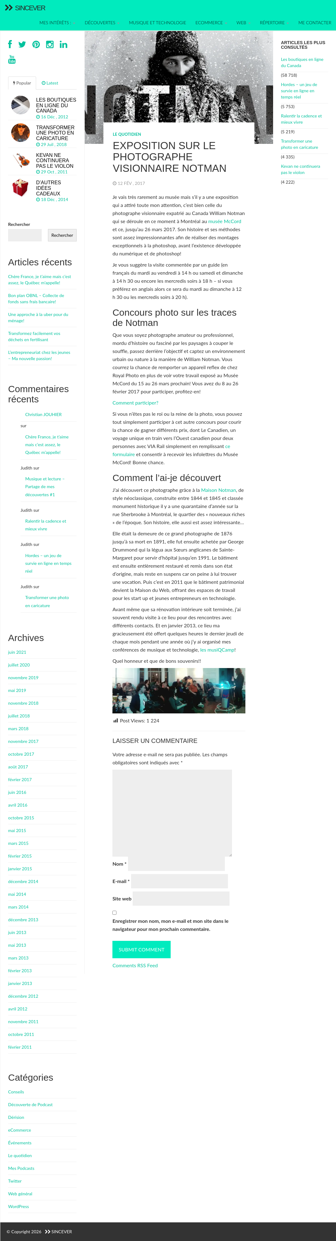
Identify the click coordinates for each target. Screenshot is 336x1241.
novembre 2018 (23, 703)
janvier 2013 (20, 983)
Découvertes (102, 22)
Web (244, 22)
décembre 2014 (23, 881)
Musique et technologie (157, 22)
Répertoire (274, 22)
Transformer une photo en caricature (299, 144)
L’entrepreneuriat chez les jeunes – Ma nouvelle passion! (39, 355)
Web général (20, 1193)
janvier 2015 (20, 868)
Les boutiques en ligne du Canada (302, 62)
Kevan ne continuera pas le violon (300, 169)
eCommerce (19, 1130)
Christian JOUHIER (43, 414)
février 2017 (20, 779)
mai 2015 (17, 830)
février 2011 (20, 1047)
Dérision (16, 1117)
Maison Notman (218, 490)
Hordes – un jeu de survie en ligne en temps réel (299, 90)
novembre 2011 (23, 1021)
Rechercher (19, 224)
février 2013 (20, 970)
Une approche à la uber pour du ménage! (38, 317)
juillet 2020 (19, 664)
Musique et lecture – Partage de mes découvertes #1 (45, 486)
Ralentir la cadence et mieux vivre (301, 119)
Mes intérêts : (57, 22)
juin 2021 (17, 652)
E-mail (121, 881)
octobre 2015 (21, 817)
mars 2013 (18, 957)
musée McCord (224, 221)
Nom (119, 864)
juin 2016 (17, 792)
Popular (22, 82)
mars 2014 (18, 906)
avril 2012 (17, 1008)
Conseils (16, 1091)
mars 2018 (18, 728)
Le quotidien (127, 134)
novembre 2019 (23, 677)
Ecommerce (211, 22)
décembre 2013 (23, 919)
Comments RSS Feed (135, 965)
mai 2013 (17, 945)
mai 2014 (17, 894)
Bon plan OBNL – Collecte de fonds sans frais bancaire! (36, 298)
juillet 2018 (19, 715)
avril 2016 (17, 805)
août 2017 (18, 766)
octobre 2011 (21, 1034)
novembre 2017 (23, 741)
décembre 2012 (23, 996)
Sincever (25, 8)
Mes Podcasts (21, 1168)
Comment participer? (135, 402)
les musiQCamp (217, 650)
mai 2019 (17, 690)
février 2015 (20, 856)
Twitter (14, 1181)
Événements (19, 1142)
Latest (50, 82)
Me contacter (314, 22)
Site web (121, 898)
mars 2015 (18, 843)
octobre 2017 (21, 754)
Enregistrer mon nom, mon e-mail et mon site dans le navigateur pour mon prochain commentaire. (170, 925)
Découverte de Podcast (30, 1104)
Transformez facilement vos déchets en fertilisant (34, 336)
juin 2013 (17, 932)
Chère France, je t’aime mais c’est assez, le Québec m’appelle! (39, 279)
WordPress (18, 1206)
